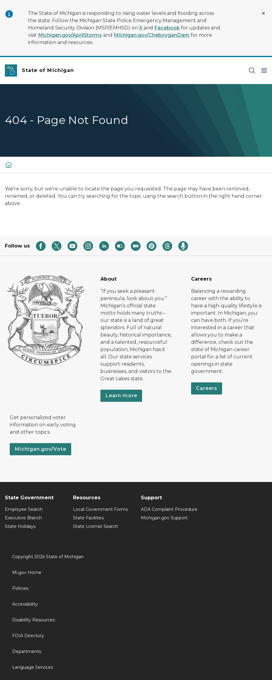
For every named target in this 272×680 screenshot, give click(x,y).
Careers (206, 388)
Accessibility (25, 604)
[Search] (252, 70)
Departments (26, 651)
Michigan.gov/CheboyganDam (152, 35)
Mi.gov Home (26, 572)
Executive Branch (23, 518)
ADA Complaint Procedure (169, 509)
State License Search (95, 526)
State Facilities (88, 518)
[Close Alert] (263, 13)
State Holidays (20, 526)
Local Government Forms (100, 509)
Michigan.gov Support (164, 518)
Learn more (121, 395)
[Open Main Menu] (264, 70)
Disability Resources (33, 620)
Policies (20, 588)
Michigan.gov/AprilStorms (70, 35)
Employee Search (24, 509)
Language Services (32, 667)
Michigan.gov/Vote (40, 449)
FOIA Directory (28, 635)
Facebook (167, 28)
